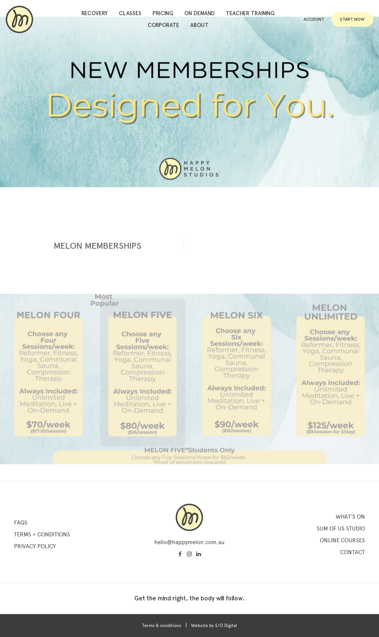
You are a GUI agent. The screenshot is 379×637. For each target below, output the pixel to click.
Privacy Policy (35, 546)
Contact (352, 552)
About (199, 25)
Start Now (352, 19)
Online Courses (342, 540)
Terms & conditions (161, 625)
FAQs (20, 522)
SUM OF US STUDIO (341, 528)
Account (313, 19)
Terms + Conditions (42, 534)
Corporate (163, 25)
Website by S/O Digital (214, 625)
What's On (350, 516)
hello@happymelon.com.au (189, 542)
